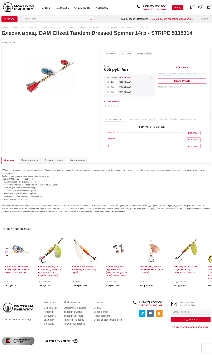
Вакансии (49, 320)
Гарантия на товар (74, 320)
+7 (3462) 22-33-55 (153, 6)
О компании (82, 7)
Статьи (97, 308)
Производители (102, 316)
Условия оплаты (73, 312)
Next (208, 228)
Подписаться (191, 320)
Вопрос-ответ (101, 312)
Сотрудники (50, 316)
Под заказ (193, 133)
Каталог (11, 19)
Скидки (46, 7)
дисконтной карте (124, 77)
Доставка (63, 7)
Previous (203, 228)
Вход (177, 7)
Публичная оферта (74, 324)
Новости (48, 312)
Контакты (102, 7)
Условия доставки (73, 316)
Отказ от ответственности (108, 320)
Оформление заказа (75, 308)
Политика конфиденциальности (189, 326)
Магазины (49, 324)
